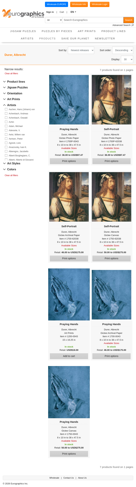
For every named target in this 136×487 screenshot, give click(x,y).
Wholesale (54, 478)
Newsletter (105, 38)
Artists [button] (27, 38)
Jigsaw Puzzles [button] (23, 31)
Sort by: (63, 50)
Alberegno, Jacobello (18, 151)
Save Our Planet (75, 38)
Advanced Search (123, 25)
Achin (11, 122)
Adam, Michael (16, 126)
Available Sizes (69, 148)
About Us (82, 478)
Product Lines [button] (114, 31)
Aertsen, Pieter (16, 139)
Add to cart (69, 356)
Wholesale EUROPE (56, 4)
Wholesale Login (99, 4)
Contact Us (68, 478)
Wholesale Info (79, 4)
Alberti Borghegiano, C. (19, 155)
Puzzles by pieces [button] (57, 31)
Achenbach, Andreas (18, 113)
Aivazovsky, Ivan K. (18, 147)
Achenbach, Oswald (18, 118)
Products (49, 37)
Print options (69, 161)
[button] (51, 12)
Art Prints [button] (87, 31)
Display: (115, 59)
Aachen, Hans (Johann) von (22, 109)
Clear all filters (11, 73)
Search (128, 20)
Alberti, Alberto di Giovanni (21, 160)
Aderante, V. (14, 130)
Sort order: (105, 50)
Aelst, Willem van (17, 134)
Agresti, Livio (15, 143)
